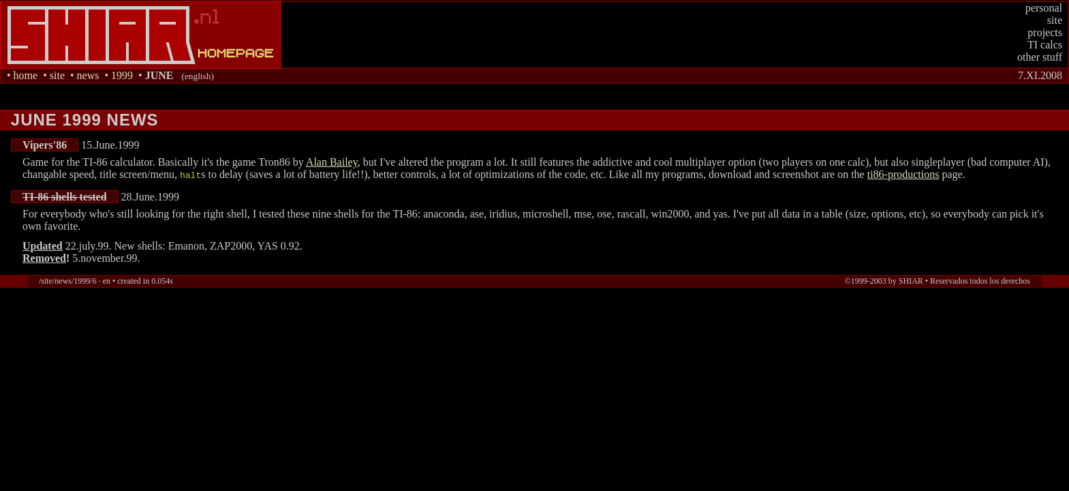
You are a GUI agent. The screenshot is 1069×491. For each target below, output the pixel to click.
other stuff (1039, 57)
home (26, 75)
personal (1043, 8)
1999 (122, 75)
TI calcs (1044, 44)
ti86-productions (903, 174)
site (1054, 20)
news (88, 75)
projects (1044, 32)
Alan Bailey (332, 162)
